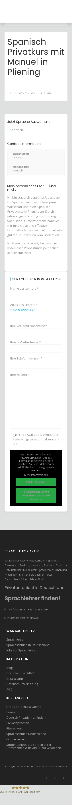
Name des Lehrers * (36, 291)
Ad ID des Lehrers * (36, 310)
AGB (9, 689)
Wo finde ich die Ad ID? (22, 309)
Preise (10, 712)
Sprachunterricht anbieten (50, 6)
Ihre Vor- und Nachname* (36, 329)
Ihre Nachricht (36, 377)
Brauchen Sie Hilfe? (20, 673)
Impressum (14, 678)
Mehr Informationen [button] (36, 475)
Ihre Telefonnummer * (36, 361)
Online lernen (16, 739)
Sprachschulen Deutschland (26, 733)
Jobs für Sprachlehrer (21, 650)
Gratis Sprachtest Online (23, 706)
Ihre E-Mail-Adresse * (36, 345)
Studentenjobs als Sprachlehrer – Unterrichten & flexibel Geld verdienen (33, 746)
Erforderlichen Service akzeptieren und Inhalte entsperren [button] (36, 495)
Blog (9, 667)
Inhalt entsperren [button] (36, 482)
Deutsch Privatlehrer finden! (26, 717)
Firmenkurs (14, 728)
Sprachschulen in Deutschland (28, 645)
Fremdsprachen (17, 723)
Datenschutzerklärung (22, 684)
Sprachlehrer (15, 639)
